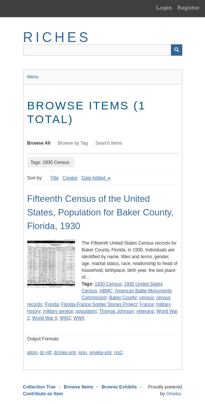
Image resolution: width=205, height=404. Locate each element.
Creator (70, 178)
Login (164, 8)
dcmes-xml (65, 352)
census (146, 297)
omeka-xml (100, 352)
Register (188, 8)
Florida (52, 304)
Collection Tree (39, 387)
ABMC (106, 290)
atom (32, 352)
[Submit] (176, 50)
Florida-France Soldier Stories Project (99, 304)
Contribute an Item (43, 393)
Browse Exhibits (119, 387)
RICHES (57, 37)
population (86, 311)
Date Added (93, 178)
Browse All (39, 143)
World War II (44, 318)
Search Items (108, 143)
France (146, 304)
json (82, 352)
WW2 (65, 318)
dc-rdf (46, 352)
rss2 (118, 352)
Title (54, 178)
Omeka (173, 393)
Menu (33, 77)
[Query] (102, 50)
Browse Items (78, 387)
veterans (145, 311)
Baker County (123, 297)
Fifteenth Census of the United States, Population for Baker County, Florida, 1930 (100, 212)
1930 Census (108, 284)
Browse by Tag (73, 143)
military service (58, 311)
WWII (79, 318)
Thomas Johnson (116, 311)
